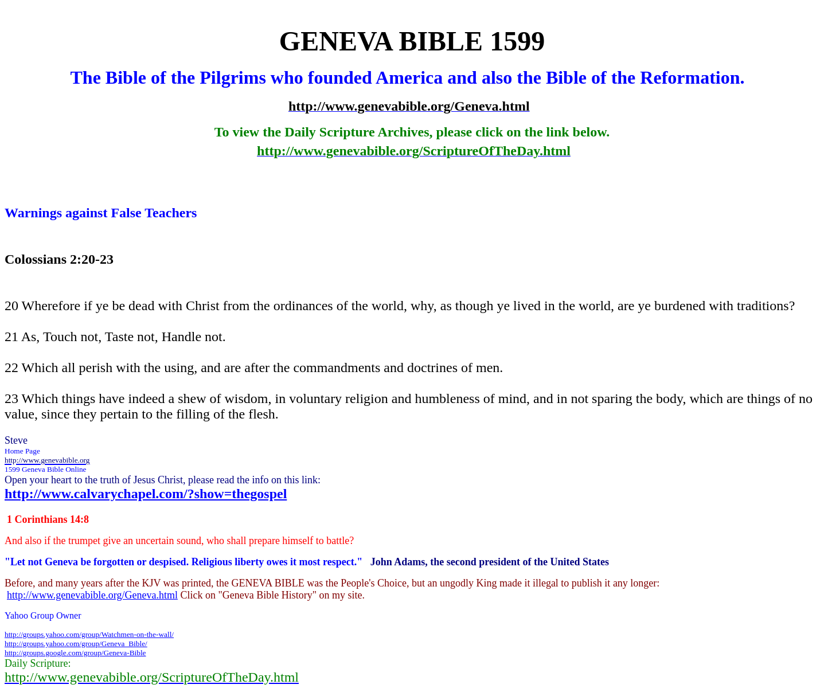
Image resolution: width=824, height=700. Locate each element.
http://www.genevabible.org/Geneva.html (92, 595)
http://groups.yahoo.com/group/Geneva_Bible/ (76, 643)
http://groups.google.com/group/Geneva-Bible (75, 652)
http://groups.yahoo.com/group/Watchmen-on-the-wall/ (89, 634)
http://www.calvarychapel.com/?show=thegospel (146, 493)
